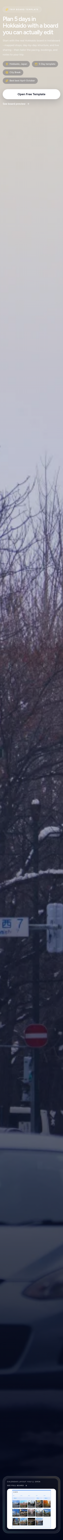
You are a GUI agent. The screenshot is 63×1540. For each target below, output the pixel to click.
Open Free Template (32, 94)
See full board (17, 1485)
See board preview (16, 103)
